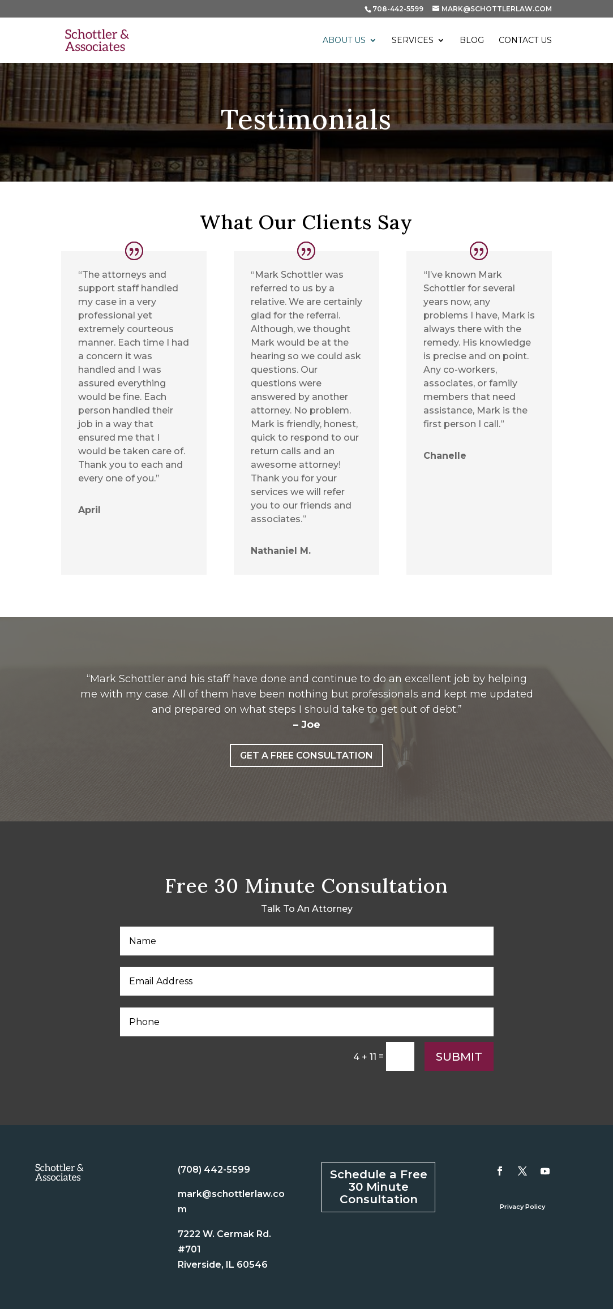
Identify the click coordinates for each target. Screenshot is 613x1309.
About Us (344, 40)
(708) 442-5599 (214, 1169)
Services (413, 40)
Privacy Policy (522, 1207)
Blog (472, 40)
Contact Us (525, 40)
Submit (459, 1056)
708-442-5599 (397, 9)
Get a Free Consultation (306, 755)
